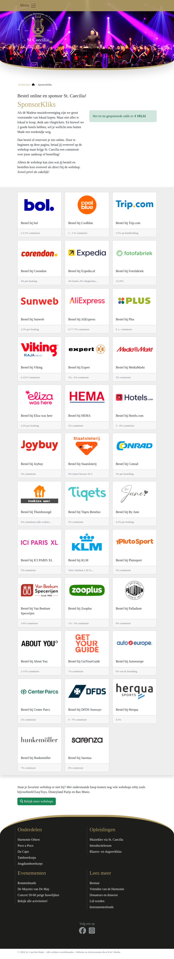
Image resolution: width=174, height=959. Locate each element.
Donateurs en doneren (104, 895)
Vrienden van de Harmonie (107, 889)
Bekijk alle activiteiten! (33, 901)
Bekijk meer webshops (36, 801)
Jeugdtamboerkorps (30, 863)
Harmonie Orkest (29, 839)
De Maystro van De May (33, 889)
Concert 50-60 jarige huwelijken (38, 895)
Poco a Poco (25, 845)
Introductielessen (100, 845)
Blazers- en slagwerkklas (106, 851)
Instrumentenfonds (102, 907)
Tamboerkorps (27, 857)
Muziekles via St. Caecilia (106, 839)
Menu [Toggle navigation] (28, 6)
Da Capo (23, 851)
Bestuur (95, 883)
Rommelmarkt (27, 883)
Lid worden (97, 901)
